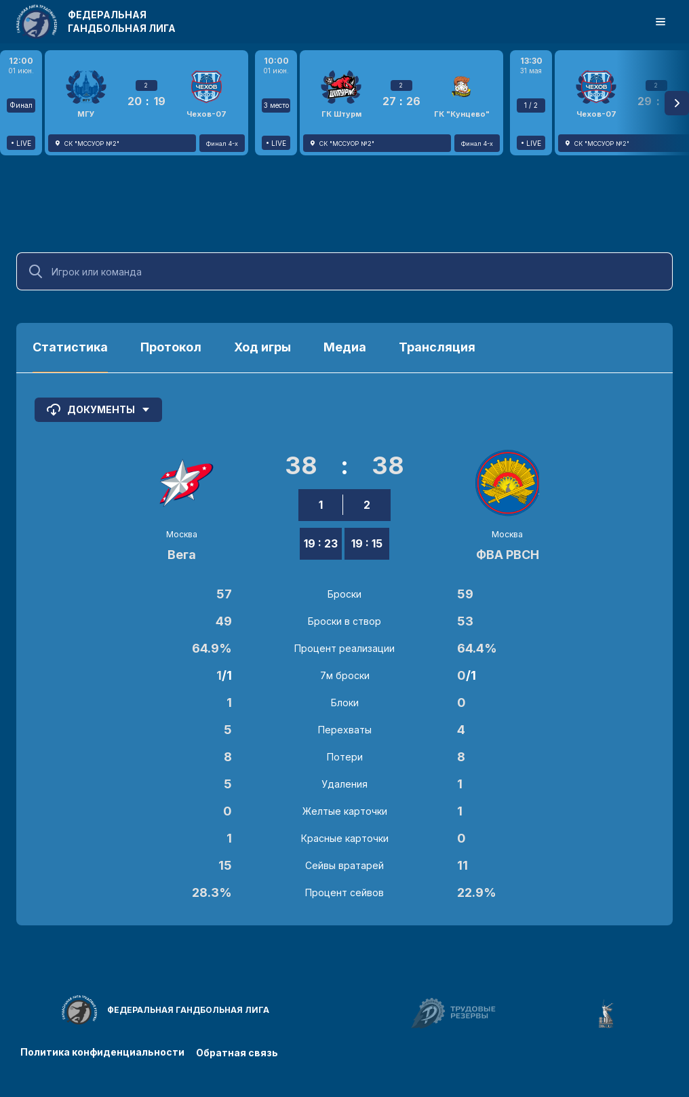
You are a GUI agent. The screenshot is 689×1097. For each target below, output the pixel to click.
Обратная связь (239, 1051)
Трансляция (437, 347)
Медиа (344, 347)
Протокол (170, 347)
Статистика (70, 347)
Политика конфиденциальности (102, 1051)
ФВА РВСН (507, 554)
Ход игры (262, 347)
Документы (98, 410)
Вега (182, 554)
